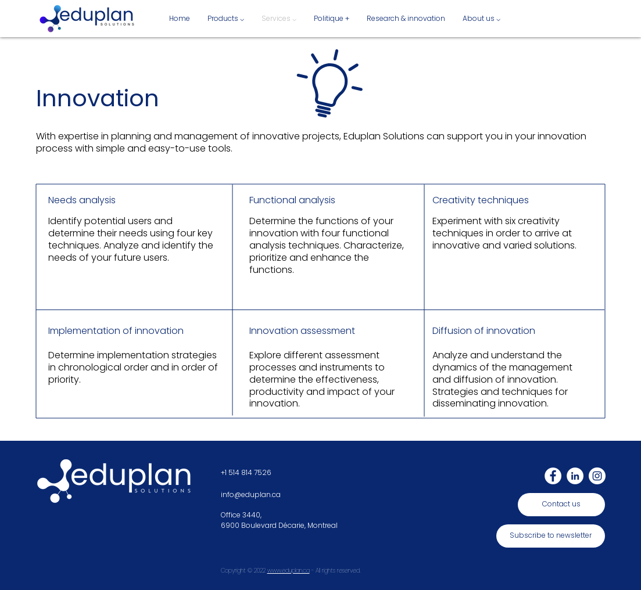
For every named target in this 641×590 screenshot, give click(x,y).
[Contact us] (561, 504)
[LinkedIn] (575, 475)
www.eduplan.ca (288, 570)
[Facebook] (553, 475)
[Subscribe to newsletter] (550, 536)
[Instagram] (597, 475)
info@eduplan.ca (251, 494)
